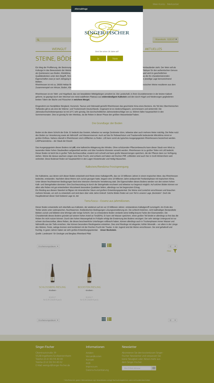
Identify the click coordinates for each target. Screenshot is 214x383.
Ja (98, 58)
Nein (115, 58)
